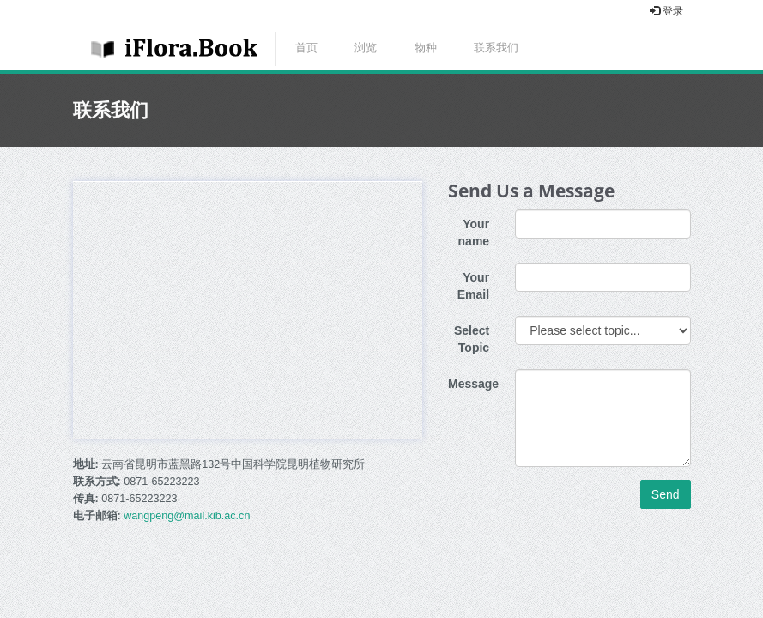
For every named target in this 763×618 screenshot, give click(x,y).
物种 (426, 47)
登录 (666, 11)
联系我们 (496, 47)
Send (665, 494)
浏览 (365, 47)
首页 (306, 47)
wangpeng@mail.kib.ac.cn (187, 516)
